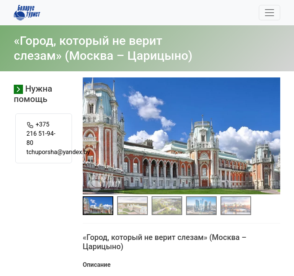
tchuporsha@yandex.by (58, 152)
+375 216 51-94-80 (41, 133)
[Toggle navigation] (269, 12)
